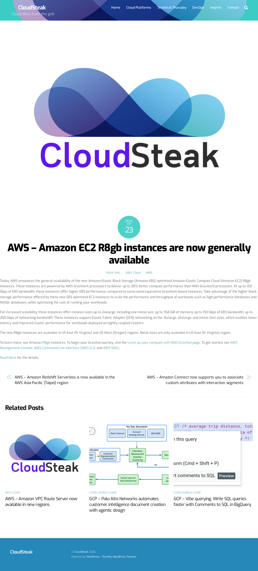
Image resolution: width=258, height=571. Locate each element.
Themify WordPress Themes (119, 556)
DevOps (198, 7)
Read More (8, 357)
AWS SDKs (111, 348)
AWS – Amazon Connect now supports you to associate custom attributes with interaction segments (195, 380)
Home (115, 7)
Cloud (137, 273)
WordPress (92, 556)
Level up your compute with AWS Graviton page (164, 342)
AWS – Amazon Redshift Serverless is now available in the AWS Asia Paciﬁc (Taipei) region (65, 380)
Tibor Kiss (113, 272)
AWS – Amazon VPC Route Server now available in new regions (41, 501)
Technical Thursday (171, 7)
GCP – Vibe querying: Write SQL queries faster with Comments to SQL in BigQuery (212, 501)
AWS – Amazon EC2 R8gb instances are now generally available (129, 254)
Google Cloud (107, 492)
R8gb (46, 342)
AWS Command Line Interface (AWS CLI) (64, 348)
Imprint (215, 7)
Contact (233, 7)
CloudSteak (81, 551)
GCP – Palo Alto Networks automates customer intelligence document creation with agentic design (127, 504)
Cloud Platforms (138, 7)
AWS (129, 273)
